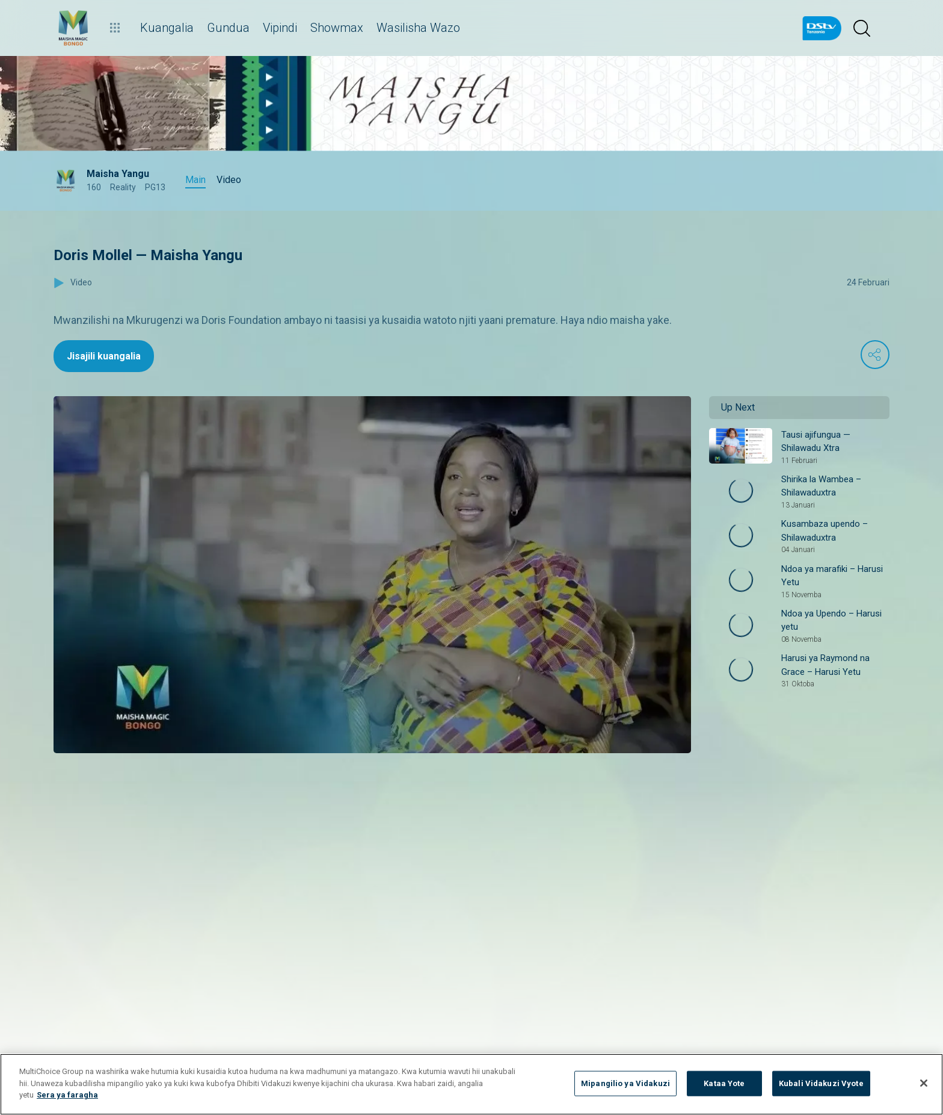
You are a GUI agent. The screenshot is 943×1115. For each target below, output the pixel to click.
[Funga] (924, 1083)
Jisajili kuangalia (104, 356)
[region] (471, 1084)
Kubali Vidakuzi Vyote (821, 1083)
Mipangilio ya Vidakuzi (625, 1083)
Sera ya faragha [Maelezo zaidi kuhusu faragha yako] (67, 1094)
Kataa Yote (724, 1083)
